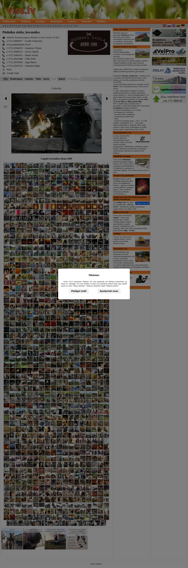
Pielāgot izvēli (78, 291)
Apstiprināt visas (109, 291)
